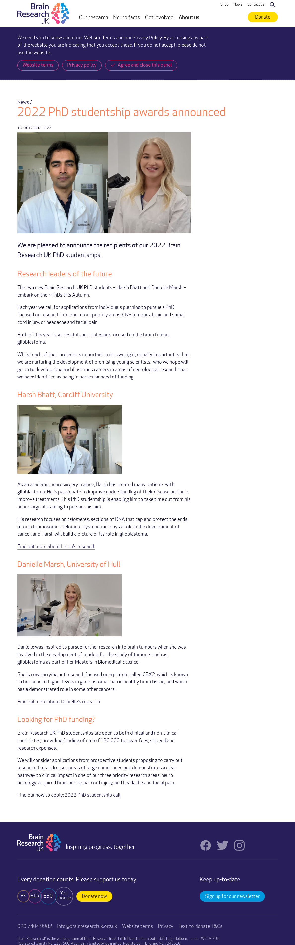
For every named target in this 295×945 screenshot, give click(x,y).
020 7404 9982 (34, 926)
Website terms (137, 926)
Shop (224, 5)
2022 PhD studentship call (92, 795)
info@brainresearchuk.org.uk (87, 926)
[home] (43, 13)
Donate (262, 17)
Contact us (255, 5)
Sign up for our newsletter (232, 896)
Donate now (94, 896)
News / (24, 102)
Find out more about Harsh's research (56, 546)
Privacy (165, 926)
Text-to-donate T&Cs (200, 926)
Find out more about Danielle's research (58, 702)
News (237, 5)
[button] (93, 18)
